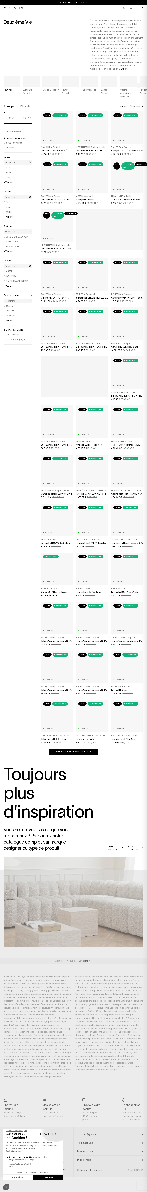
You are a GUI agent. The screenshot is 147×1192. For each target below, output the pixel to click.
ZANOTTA (116, 147)
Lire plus (125, 69)
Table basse (12, 315)
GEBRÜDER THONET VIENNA (90, 490)
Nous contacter (133, 848)
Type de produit (18, 295)
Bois (8, 207)
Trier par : (123, 106)
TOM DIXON (117, 539)
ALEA (43, 343)
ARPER (9, 271)
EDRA (44, 588)
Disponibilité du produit (18, 138)
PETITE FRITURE (83, 735)
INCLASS (80, 539)
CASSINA (45, 147)
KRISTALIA (116, 735)
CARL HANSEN (48, 735)
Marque (18, 261)
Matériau (18, 192)
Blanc (8, 172)
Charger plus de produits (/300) (73, 752)
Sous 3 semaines (14, 143)
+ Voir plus (9, 182)
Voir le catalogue (112, 848)
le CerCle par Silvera (18, 330)
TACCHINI (46, 490)
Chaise (9, 306)
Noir (8, 177)
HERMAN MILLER (84, 147)
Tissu (8, 202)
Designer (18, 226)
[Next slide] (138, 81)
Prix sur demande (14, 132)
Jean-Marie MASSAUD (17, 237)
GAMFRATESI (12, 242)
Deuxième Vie (12, 335)
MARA (44, 539)
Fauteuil (10, 311)
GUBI (78, 441)
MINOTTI (115, 343)
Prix (18, 113)
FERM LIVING (117, 196)
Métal (9, 212)
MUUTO (79, 294)
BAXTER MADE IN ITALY (17, 281)
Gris (8, 168)
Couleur (18, 157)
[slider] (4, 123)
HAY (113, 588)
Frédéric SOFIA (13, 246)
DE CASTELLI (117, 441)
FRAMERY (116, 490)
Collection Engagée (15, 339)
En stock (10, 148)
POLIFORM (11, 276)
